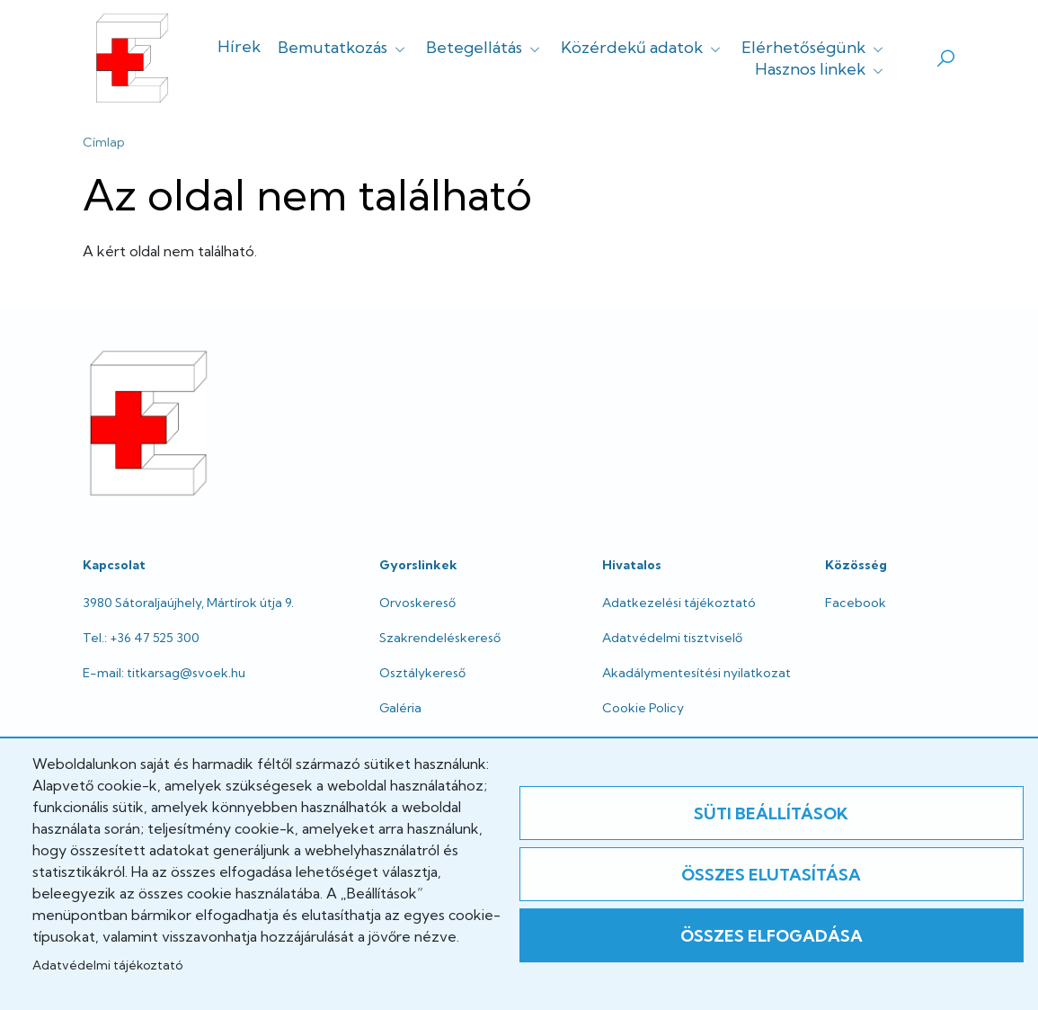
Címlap (104, 142)
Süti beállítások (771, 813)
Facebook (855, 602)
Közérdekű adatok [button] (642, 47)
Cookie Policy (643, 708)
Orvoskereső (417, 602)
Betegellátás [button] (485, 47)
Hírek (239, 46)
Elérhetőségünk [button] (814, 47)
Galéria (400, 708)
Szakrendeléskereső (440, 638)
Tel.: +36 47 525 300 (141, 638)
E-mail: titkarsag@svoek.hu (164, 673)
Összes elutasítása (771, 874)
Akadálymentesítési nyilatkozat (696, 673)
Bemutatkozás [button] (343, 47)
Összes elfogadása (771, 935)
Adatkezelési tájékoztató (679, 602)
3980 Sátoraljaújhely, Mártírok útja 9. (188, 602)
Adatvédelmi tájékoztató (107, 965)
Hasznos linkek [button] (821, 68)
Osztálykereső (422, 673)
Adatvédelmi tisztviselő (672, 638)
